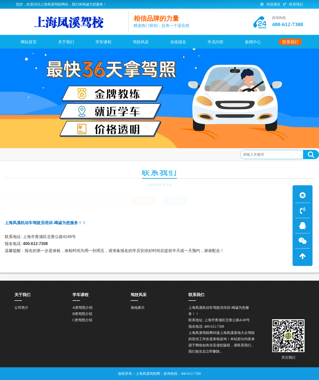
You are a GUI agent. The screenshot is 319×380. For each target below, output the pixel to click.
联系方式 (31, 154)
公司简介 (21, 308)
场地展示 (138, 308)
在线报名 (174, 201)
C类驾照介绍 (82, 320)
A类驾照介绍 (82, 308)
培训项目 (270, 4)
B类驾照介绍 (82, 314)
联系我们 (293, 4)
